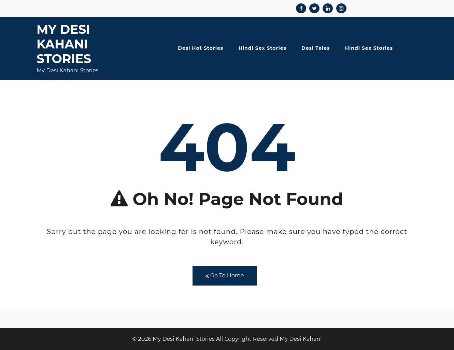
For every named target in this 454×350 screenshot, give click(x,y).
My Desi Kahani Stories (64, 44)
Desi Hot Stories (200, 48)
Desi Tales (315, 48)
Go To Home (224, 275)
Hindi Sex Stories (262, 48)
